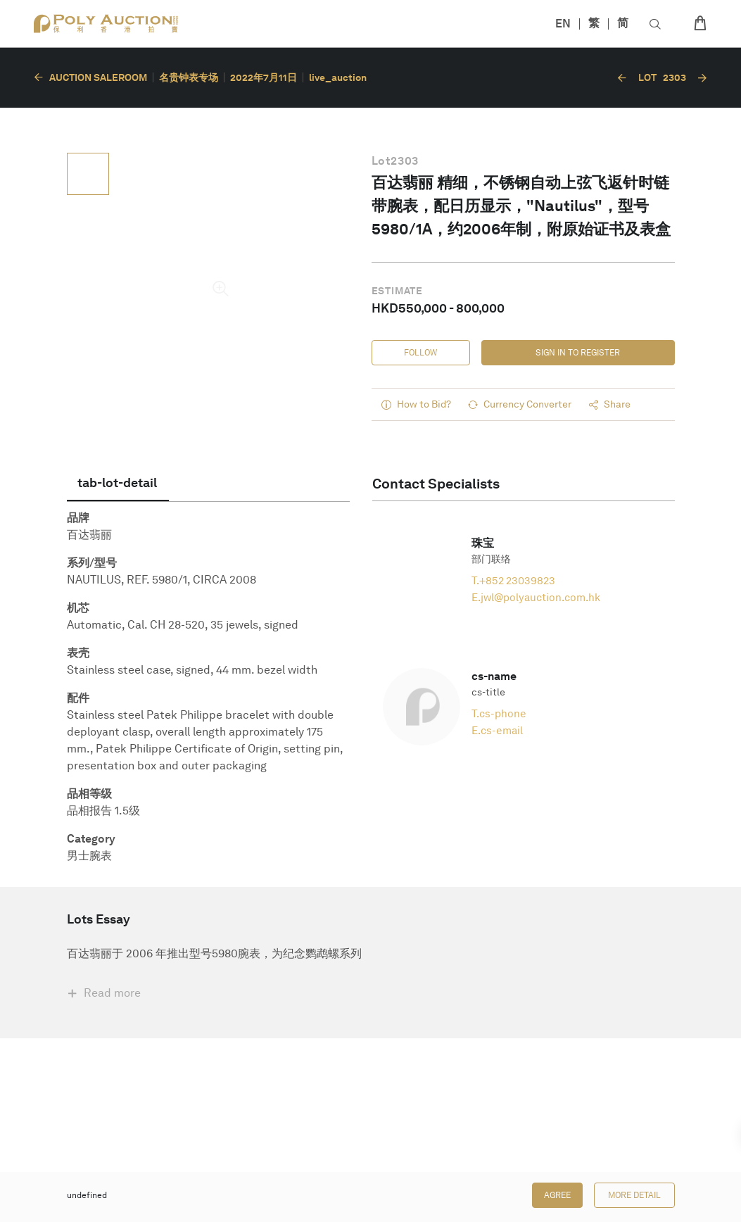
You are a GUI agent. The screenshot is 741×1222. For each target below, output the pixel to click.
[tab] (118, 483)
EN (563, 23)
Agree (557, 1195)
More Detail (634, 1195)
